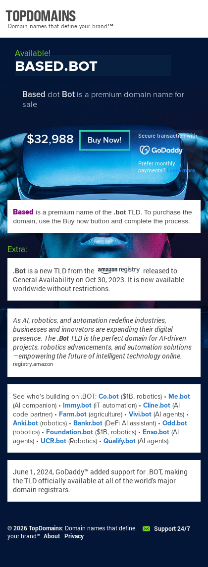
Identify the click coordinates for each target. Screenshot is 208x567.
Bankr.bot (88, 423)
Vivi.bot (140, 414)
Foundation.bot (69, 432)
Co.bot (109, 396)
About (52, 536)
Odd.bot (174, 423)
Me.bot (179, 396)
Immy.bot (77, 405)
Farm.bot (73, 414)
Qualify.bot (120, 441)
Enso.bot (156, 432)
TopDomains (45, 528)
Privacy (74, 536)
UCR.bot (53, 441)
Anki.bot (25, 423)
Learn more (181, 170)
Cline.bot (156, 405)
